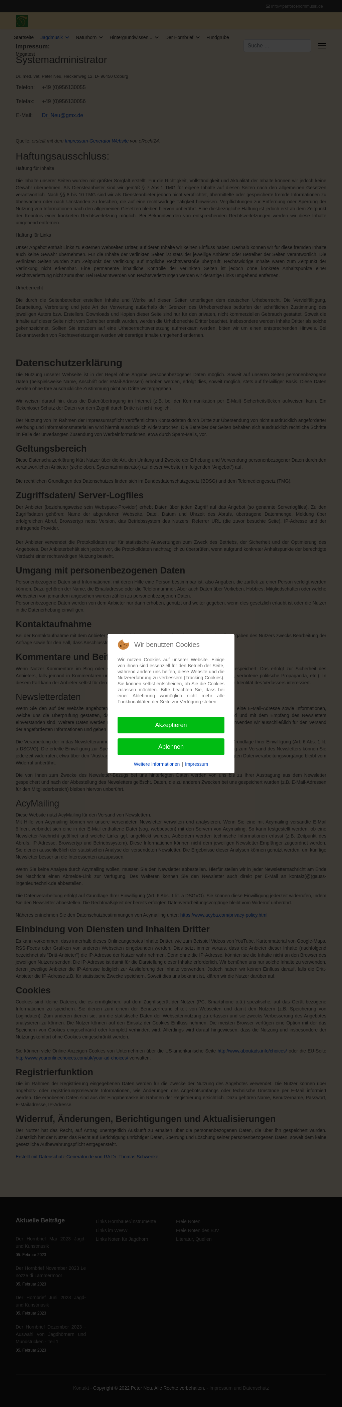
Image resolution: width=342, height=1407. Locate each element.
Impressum (196, 764)
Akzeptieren (171, 725)
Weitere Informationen (157, 764)
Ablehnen (171, 746)
